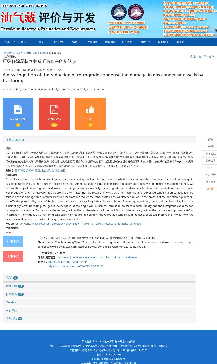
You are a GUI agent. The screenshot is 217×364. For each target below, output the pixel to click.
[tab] (99, 139)
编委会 (76, 41)
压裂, (38, 170)
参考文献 (15, 286)
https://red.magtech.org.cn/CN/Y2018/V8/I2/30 (75, 266)
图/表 (12, 278)
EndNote (63, 257)
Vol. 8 (36, 52)
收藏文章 (47, 253)
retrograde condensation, (66, 223)
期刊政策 (128, 41)
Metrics (11, 302)
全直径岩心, (48, 170)
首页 (41, 41)
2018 (29, 52)
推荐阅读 (14, 319)
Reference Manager (84, 257)
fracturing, (88, 223)
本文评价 (11, 310)
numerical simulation (129, 223)
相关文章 (15, 294)
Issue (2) (47, 52)
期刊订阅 (145, 41)
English (180, 41)
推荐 (62, 253)
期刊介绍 (59, 41)
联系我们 (163, 41)
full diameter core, (106, 223)
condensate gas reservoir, (35, 223)
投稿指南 (93, 41)
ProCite (104, 257)
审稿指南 (111, 41)
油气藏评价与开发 (13, 52)
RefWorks (131, 257)
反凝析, (30, 170)
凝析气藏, (20, 170)
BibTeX (118, 257)
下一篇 (208, 56)
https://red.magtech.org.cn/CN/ (68, 261)
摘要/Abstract (15, 140)
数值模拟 (60, 170)
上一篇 (195, 56)
